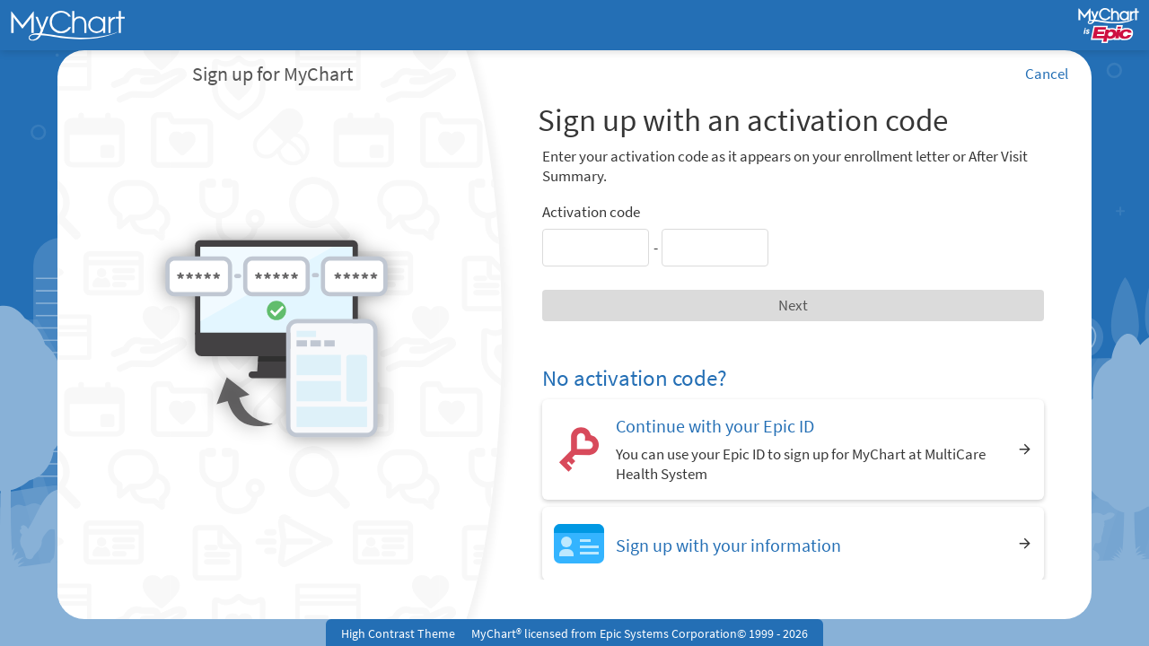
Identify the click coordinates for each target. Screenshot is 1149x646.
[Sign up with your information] (793, 543)
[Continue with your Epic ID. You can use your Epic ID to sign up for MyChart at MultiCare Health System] (793, 449)
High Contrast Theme (398, 633)
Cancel (1046, 73)
